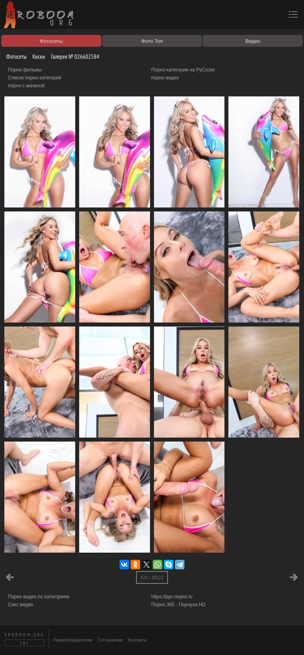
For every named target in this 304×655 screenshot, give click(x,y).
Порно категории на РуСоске (183, 70)
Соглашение (110, 640)
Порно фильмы (25, 70)
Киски (36, 56)
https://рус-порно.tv (171, 596)
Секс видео (20, 604)
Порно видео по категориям (38, 596)
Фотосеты (13, 56)
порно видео (165, 78)
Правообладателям (72, 640)
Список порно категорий (34, 78)
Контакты (137, 640)
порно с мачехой (26, 85)
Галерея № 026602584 (72, 56)
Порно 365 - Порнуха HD (178, 604)
